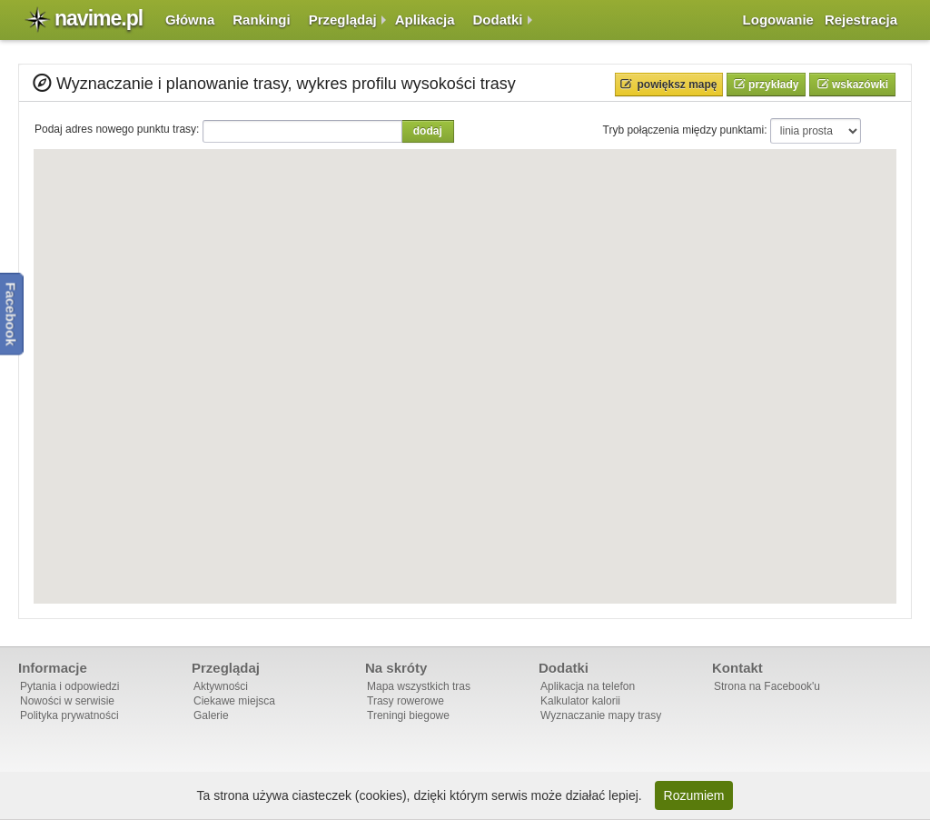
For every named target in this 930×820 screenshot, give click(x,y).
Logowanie (778, 19)
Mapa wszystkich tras (418, 686)
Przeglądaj (343, 19)
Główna (189, 19)
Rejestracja (861, 19)
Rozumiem (694, 795)
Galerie (211, 715)
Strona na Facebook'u (767, 686)
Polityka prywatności (69, 715)
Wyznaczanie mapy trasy (600, 715)
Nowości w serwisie (67, 701)
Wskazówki (858, 84)
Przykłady (772, 84)
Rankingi (261, 19)
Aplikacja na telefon (587, 686)
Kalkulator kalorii (580, 701)
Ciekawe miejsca (234, 701)
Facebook (11, 313)
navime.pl (98, 18)
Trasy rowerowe (405, 701)
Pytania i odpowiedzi (69, 686)
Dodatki (498, 19)
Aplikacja (425, 19)
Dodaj (427, 131)
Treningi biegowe (408, 715)
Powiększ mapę (677, 84)
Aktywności (220, 686)
